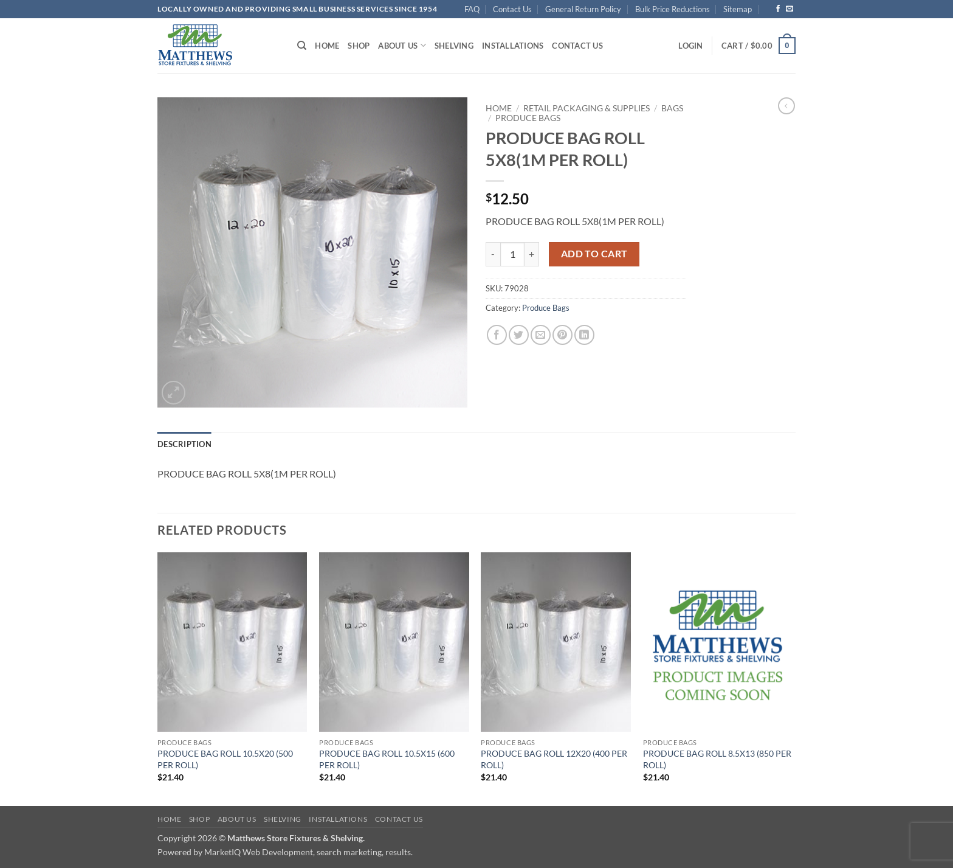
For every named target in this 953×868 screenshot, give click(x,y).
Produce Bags (527, 118)
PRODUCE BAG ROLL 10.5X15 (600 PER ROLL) (387, 759)
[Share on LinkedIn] (584, 335)
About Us (402, 45)
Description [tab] (184, 444)
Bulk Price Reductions (672, 9)
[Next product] (786, 105)
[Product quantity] (512, 254)
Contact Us (512, 9)
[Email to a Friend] (541, 335)
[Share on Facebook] (497, 335)
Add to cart (594, 253)
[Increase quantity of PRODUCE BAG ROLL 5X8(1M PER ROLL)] (532, 254)
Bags (672, 108)
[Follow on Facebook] (778, 9)
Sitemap (737, 9)
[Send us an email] (789, 9)
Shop (359, 45)
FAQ (472, 9)
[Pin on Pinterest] (562, 335)
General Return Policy (583, 9)
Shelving (454, 45)
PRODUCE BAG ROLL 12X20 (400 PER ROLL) (554, 759)
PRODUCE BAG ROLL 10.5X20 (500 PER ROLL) (225, 759)
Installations (512, 45)
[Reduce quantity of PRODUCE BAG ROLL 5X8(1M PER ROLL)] (493, 254)
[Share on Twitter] (519, 335)
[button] (690, 45)
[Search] (301, 45)
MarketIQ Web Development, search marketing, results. (308, 852)
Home (327, 45)
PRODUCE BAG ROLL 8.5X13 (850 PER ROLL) (717, 759)
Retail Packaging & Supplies (586, 108)
